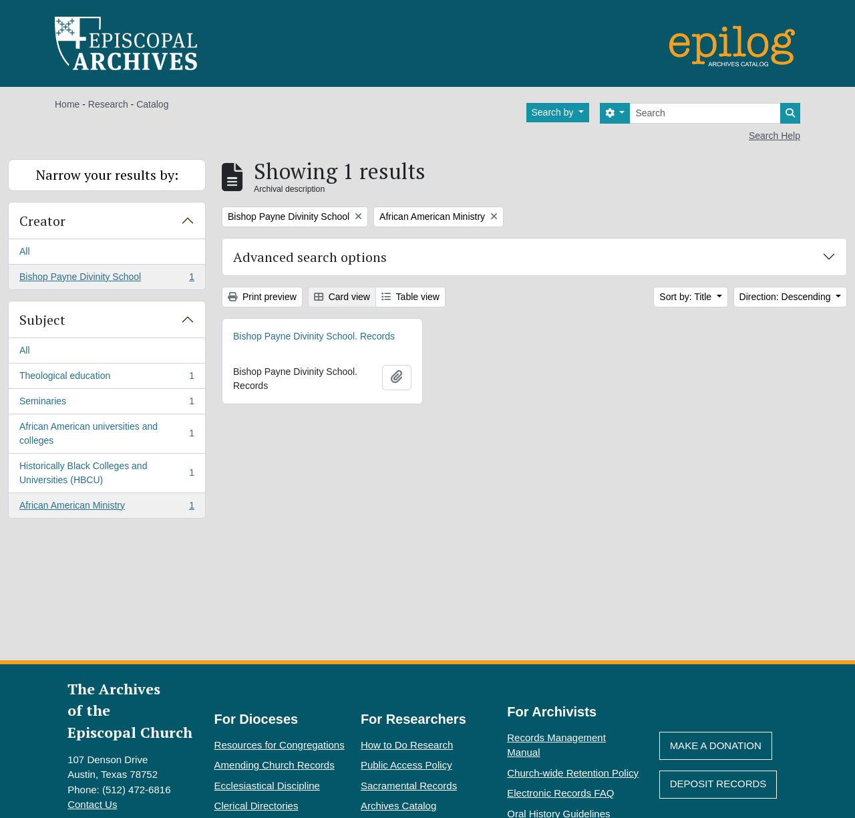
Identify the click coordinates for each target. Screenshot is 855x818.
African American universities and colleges (106, 433)
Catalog (152, 104)
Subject (42, 320)
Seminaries (106, 403)
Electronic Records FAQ (560, 793)
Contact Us (92, 804)
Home (67, 104)
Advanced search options (310, 257)
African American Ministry (106, 508)
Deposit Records (718, 783)
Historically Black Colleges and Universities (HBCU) (106, 472)
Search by (554, 112)
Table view (410, 296)
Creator (42, 221)
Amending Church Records (274, 765)
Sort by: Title (686, 296)
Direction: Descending (786, 296)
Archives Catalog (398, 805)
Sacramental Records (409, 785)
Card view (342, 296)
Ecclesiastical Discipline (267, 785)
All (24, 251)
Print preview (262, 296)
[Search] (705, 113)
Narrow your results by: (107, 175)
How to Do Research (407, 745)
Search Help (774, 135)
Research (108, 104)
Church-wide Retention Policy (573, 773)
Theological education (106, 378)
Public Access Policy (406, 765)
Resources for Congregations (279, 745)
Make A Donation (715, 745)
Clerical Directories (256, 805)
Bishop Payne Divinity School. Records (314, 336)
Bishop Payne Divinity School (106, 279)
